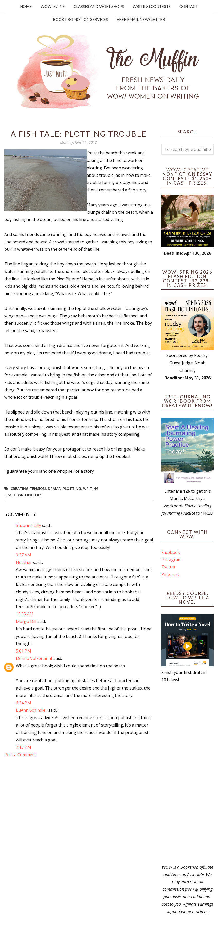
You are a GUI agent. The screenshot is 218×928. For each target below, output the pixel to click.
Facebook (170, 552)
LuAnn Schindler (31, 710)
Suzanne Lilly (28, 525)
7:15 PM (23, 747)
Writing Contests (152, 6)
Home (26, 6)
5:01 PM (23, 651)
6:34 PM (23, 703)
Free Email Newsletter (141, 19)
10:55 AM (24, 614)
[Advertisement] (187, 773)
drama (54, 488)
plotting (72, 488)
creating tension (28, 488)
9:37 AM (23, 555)
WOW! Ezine (53, 6)
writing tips (30, 494)
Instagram (171, 560)
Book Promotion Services (80, 19)
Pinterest (170, 574)
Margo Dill (26, 621)
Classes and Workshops (99, 6)
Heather (24, 562)
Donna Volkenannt (34, 658)
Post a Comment (20, 754)
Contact (188, 6)
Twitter (168, 567)
